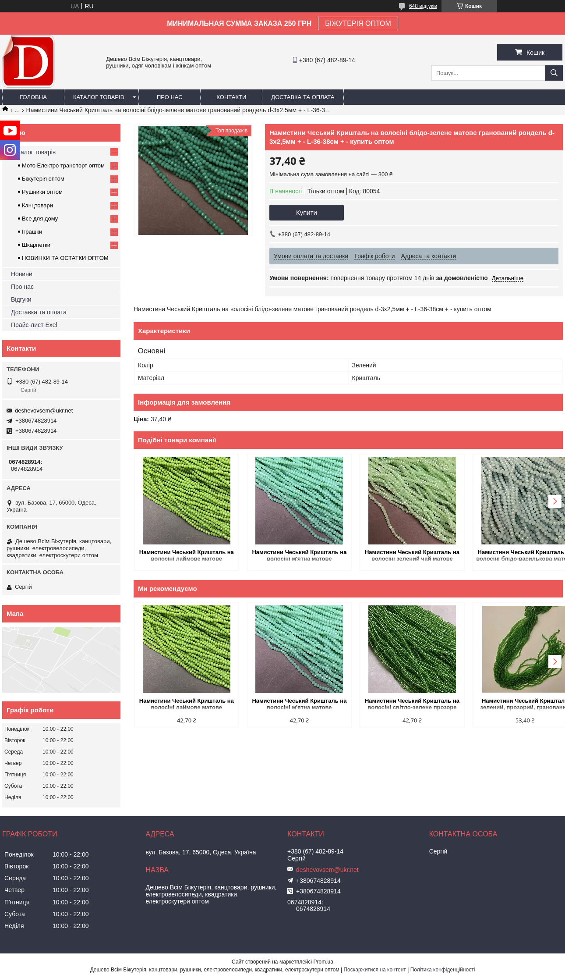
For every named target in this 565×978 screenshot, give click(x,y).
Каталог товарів (98, 97)
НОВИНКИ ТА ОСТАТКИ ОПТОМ (65, 258)
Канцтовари (37, 205)
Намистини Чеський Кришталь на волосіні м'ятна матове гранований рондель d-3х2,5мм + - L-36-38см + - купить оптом (293, 556)
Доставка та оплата (302, 97)
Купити (306, 212)
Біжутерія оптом (43, 178)
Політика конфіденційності (442, 970)
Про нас (170, 97)
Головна (33, 97)
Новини (21, 273)
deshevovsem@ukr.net (44, 410)
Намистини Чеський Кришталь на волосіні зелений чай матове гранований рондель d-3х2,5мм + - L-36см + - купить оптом (402, 556)
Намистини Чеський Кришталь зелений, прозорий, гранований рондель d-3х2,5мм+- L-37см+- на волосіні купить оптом (511, 704)
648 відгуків (423, 6)
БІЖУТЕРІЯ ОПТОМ (358, 23)
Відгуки (21, 299)
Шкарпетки (36, 245)
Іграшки (32, 231)
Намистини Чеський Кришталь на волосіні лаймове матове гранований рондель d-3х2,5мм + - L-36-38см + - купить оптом (184, 556)
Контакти (231, 97)
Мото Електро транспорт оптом (63, 165)
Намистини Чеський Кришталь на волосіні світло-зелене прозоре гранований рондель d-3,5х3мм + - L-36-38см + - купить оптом (402, 704)
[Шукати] (554, 73)
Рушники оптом (42, 191)
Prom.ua (323, 962)
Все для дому (40, 218)
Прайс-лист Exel (34, 324)
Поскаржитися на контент (374, 970)
